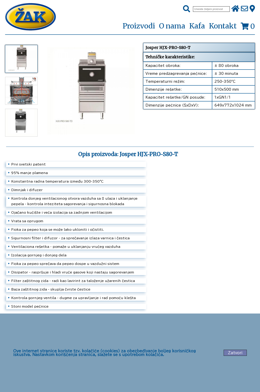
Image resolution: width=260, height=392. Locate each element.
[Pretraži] (186, 9)
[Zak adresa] (252, 9)
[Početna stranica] (30, 17)
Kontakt (223, 26)
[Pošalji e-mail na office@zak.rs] (244, 9)
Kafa (197, 26)
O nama (172, 26)
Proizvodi (138, 26)
